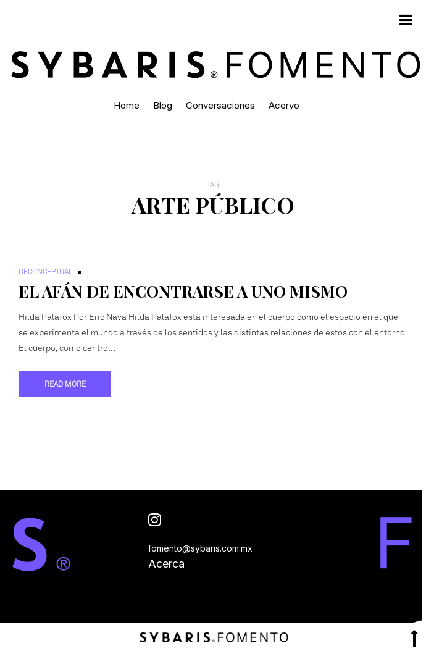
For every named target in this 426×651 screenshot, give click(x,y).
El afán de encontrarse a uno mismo (183, 291)
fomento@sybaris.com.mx (200, 548)
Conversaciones (220, 105)
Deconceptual (46, 271)
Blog (162, 105)
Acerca (166, 563)
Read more (65, 384)
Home (127, 105)
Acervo (284, 105)
